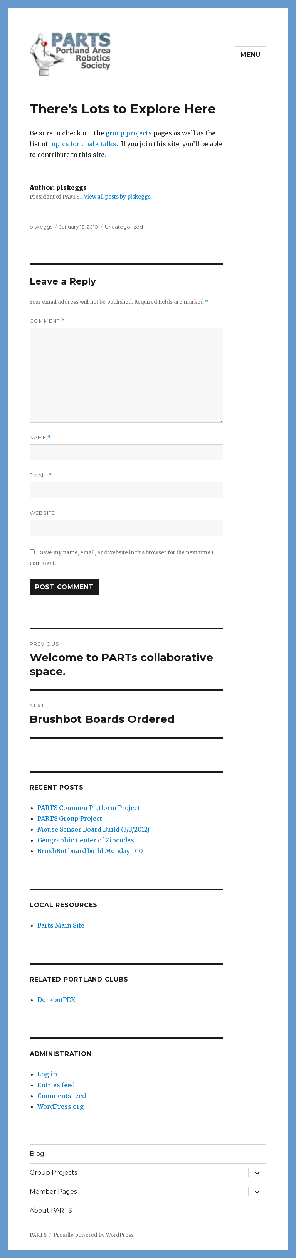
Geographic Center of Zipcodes (85, 840)
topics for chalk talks (82, 144)
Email (41, 475)
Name (40, 437)
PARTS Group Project (69, 818)
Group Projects (53, 1172)
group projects (129, 133)
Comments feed (61, 1096)
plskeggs (41, 227)
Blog (37, 1153)
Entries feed (56, 1085)
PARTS (38, 1235)
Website (42, 513)
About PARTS (51, 1210)
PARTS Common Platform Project (88, 808)
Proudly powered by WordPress (94, 1235)
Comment (47, 321)
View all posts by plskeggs (117, 197)
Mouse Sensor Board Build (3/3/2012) (93, 829)
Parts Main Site (60, 925)
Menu (250, 54)
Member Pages (53, 1191)
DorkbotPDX (56, 1000)
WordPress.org (60, 1106)
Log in (47, 1074)
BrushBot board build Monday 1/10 (90, 851)
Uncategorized (124, 227)
